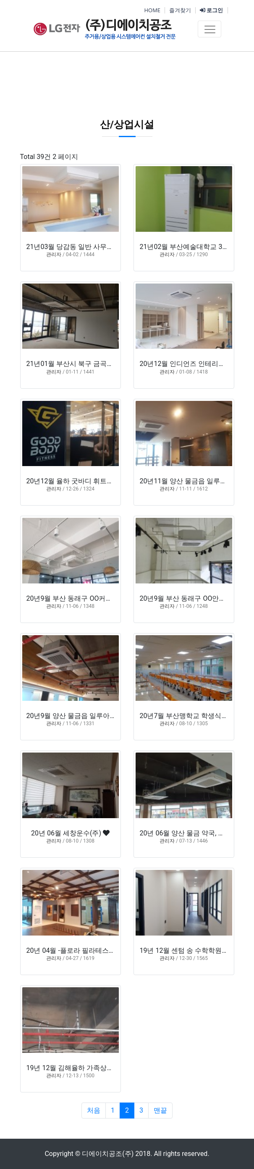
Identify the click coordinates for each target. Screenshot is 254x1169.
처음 (93, 1110)
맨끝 (160, 1110)
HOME (152, 10)
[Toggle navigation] (209, 29)
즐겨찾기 (180, 10)
